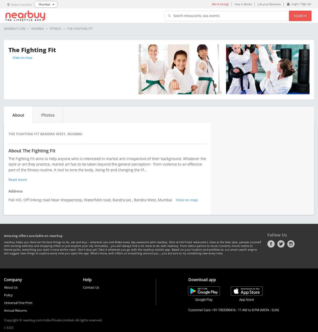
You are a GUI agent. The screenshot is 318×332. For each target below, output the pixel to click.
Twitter (281, 244)
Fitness (55, 29)
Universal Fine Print (18, 302)
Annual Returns (15, 310)
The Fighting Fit (80, 29)
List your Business (269, 4)
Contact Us (91, 287)
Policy (8, 295)
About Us (11, 287)
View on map (22, 57)
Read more (17, 179)
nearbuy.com (15, 29)
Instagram (291, 244)
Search (300, 15)
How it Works (243, 4)
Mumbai (37, 29)
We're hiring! (220, 4)
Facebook (271, 244)
